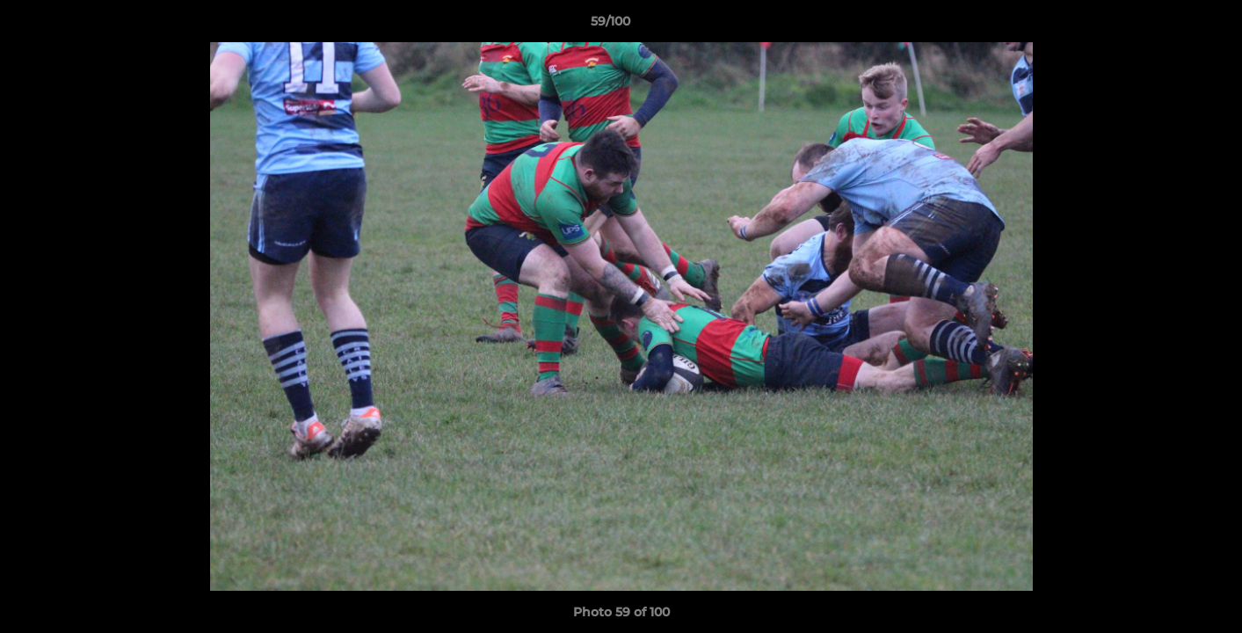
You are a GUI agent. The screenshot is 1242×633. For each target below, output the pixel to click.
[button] (1168, 25)
